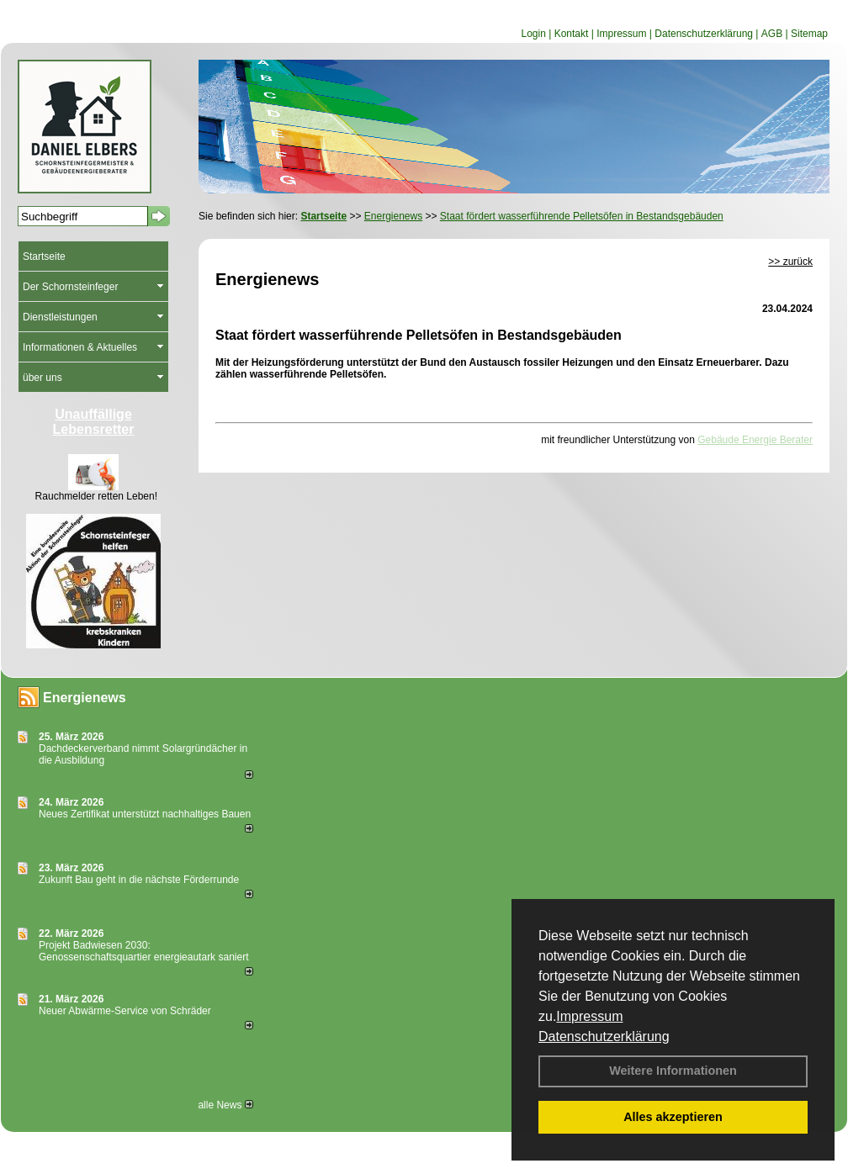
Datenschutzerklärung (604, 1036)
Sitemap (809, 34)
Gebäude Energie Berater (755, 440)
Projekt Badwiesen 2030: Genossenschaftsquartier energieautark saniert (143, 951)
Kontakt (571, 34)
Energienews (84, 697)
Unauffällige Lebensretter (94, 421)
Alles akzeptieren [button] (673, 1117)
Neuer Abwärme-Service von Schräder (125, 1011)
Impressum (589, 1016)
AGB (771, 34)
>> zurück (790, 261)
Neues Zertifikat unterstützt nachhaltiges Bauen (145, 814)
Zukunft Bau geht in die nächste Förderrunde (139, 880)
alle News (225, 1105)
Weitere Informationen (673, 1070)
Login (533, 34)
